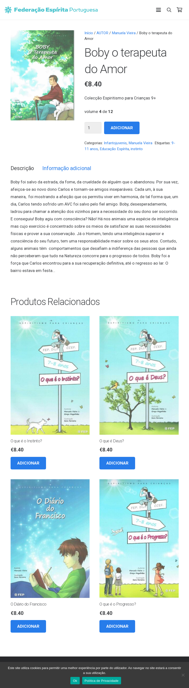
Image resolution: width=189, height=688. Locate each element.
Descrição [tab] (22, 168)
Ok (75, 681)
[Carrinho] (179, 10)
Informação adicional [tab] (66, 168)
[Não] (182, 674)
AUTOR (102, 33)
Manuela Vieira (124, 33)
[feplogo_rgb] (51, 10)
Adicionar (122, 127)
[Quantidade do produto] (93, 128)
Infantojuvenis (115, 143)
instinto (137, 149)
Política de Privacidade (102, 681)
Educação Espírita (114, 149)
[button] (158, 9)
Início (88, 33)
